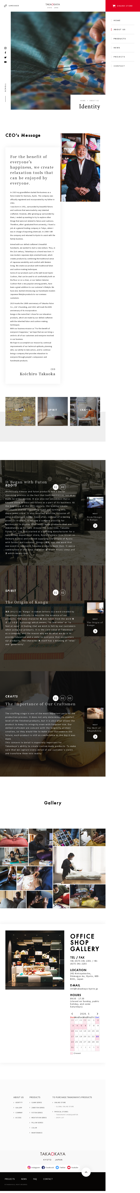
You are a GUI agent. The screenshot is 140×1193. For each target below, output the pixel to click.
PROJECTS (10, 1181)
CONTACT (48, 1181)
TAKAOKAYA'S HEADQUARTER (67, 1116)
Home (83, 100)
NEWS (24, 1181)
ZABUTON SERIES (38, 1109)
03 (70, 700)
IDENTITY (19, 1104)
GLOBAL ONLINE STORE (65, 1108)
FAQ (35, 1181)
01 (55, 489)
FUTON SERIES (37, 1114)
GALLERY (18, 1109)
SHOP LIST (60, 1119)
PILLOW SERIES (37, 1124)
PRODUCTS (35, 1099)
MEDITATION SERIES (39, 1119)
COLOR (34, 1129)
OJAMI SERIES (37, 1104)
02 (63, 489)
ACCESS (18, 1119)
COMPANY (19, 1114)
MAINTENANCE (37, 1134)
